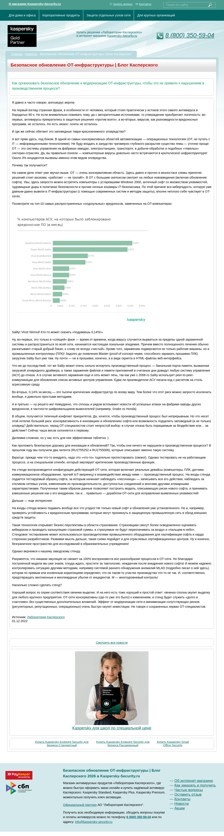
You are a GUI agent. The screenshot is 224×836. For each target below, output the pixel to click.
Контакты (145, 4)
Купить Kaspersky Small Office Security (173, 743)
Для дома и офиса (22, 15)
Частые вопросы (188, 790)
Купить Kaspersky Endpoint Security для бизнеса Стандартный (62, 743)
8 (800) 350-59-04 (189, 35)
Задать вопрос (123, 4)
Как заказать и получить (195, 785)
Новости (31, 54)
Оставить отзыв (188, 794)
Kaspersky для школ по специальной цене (111, 728)
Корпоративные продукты (61, 15)
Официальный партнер (80, 805)
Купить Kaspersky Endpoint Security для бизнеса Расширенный (122, 743)
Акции (179, 808)
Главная (16, 54)
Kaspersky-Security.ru (122, 36)
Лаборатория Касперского (46, 617)
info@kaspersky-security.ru (93, 822)
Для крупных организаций (156, 15)
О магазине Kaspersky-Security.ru (35, 4)
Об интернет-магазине (193, 781)
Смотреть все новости (112, 642)
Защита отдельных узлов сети (108, 15)
